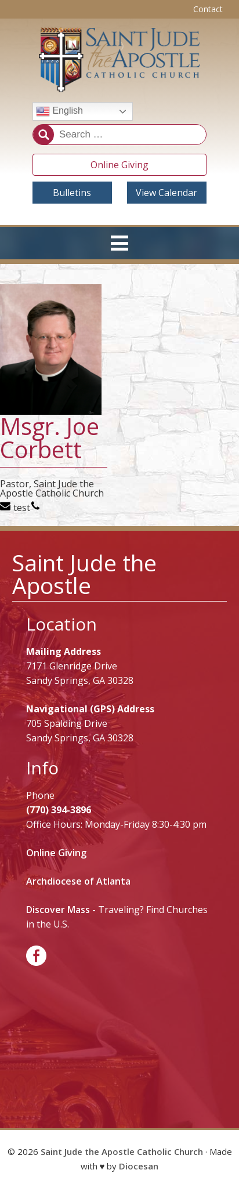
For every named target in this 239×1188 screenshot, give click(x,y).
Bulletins (72, 192)
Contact (208, 9)
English (59, 111)
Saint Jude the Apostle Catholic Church (122, 1151)
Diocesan (138, 1166)
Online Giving (119, 164)
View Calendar (166, 192)
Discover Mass (58, 909)
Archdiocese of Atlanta (78, 881)
